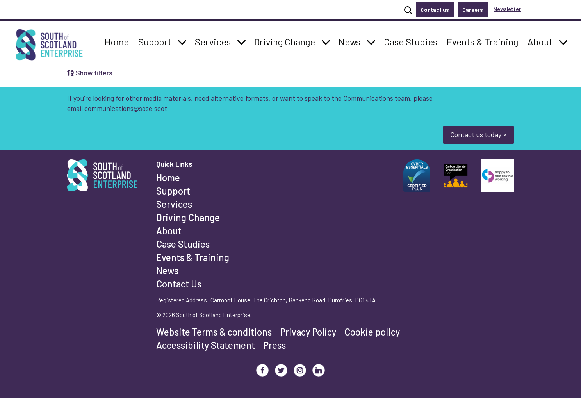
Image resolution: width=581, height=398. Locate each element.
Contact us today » (478, 134)
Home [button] (119, 41)
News (167, 270)
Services (174, 204)
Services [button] (214, 41)
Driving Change (188, 217)
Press (274, 345)
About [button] (542, 41)
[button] (182, 41)
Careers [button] (472, 9)
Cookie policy (372, 331)
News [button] (351, 41)
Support (173, 190)
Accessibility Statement (205, 345)
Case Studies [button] (410, 41)
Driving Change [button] (284, 41)
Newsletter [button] (507, 8)
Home (168, 177)
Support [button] (157, 41)
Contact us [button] (435, 9)
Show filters (89, 72)
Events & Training (192, 257)
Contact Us (178, 283)
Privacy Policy (308, 331)
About (169, 230)
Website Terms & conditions (214, 331)
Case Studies (183, 244)
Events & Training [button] (482, 41)
